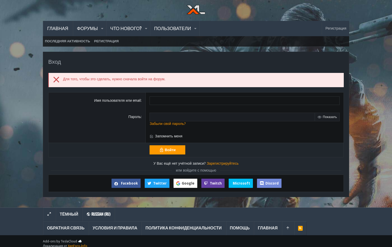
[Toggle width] (49, 214)
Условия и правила (115, 228)
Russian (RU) (99, 214)
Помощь (240, 228)
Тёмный (69, 214)
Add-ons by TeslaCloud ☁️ (62, 241)
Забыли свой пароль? (168, 124)
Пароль (134, 117)
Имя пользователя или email (117, 100)
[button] (102, 28)
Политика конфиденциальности (183, 228)
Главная (268, 228)
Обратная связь (65, 228)
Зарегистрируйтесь (223, 163)
